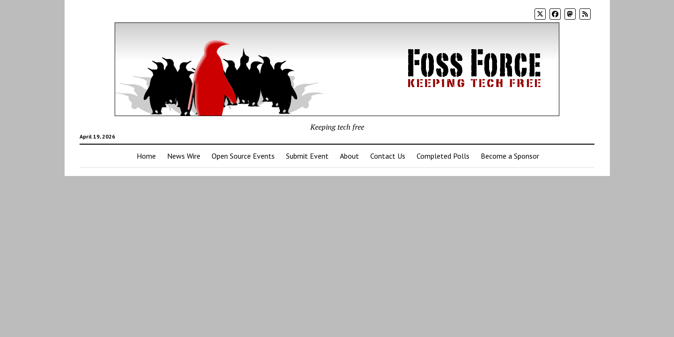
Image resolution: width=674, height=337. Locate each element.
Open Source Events (243, 156)
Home (146, 156)
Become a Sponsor (510, 156)
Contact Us (387, 156)
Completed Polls (443, 156)
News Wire (183, 156)
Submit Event (307, 156)
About (349, 156)
